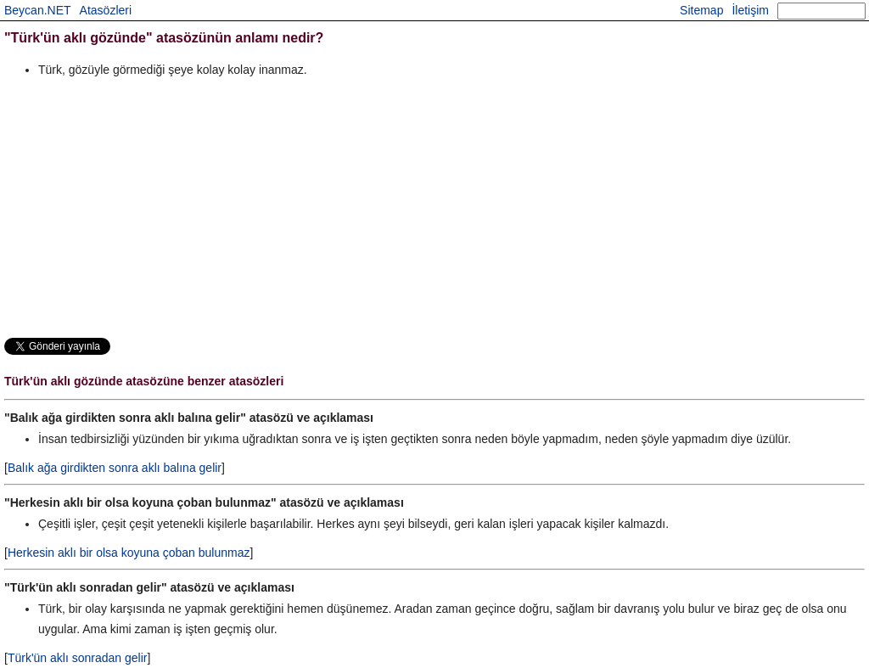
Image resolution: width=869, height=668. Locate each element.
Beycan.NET (37, 10)
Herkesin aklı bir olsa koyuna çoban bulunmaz (129, 552)
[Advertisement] (434, 207)
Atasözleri (106, 10)
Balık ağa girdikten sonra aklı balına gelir (114, 467)
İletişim (750, 10)
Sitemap (701, 10)
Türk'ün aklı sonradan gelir (78, 658)
